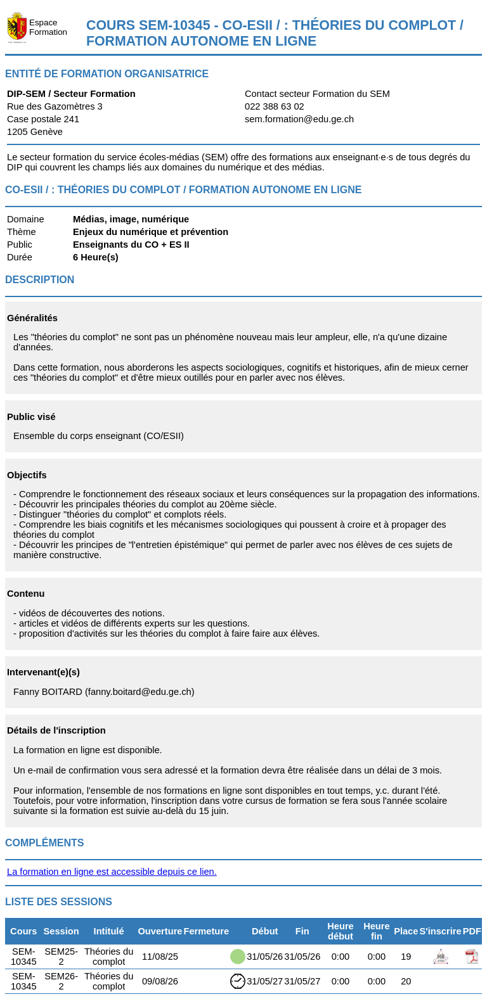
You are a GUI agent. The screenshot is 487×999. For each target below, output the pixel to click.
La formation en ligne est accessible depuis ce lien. (112, 872)
